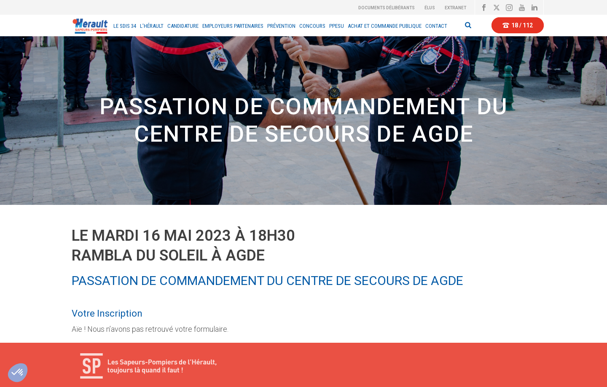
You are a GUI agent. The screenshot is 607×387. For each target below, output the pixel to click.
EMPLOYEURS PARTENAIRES (232, 26)
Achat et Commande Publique (385, 26)
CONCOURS (312, 26)
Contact (436, 26)
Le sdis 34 (124, 26)
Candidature (183, 26)
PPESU (336, 26)
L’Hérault (152, 26)
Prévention (281, 26)
